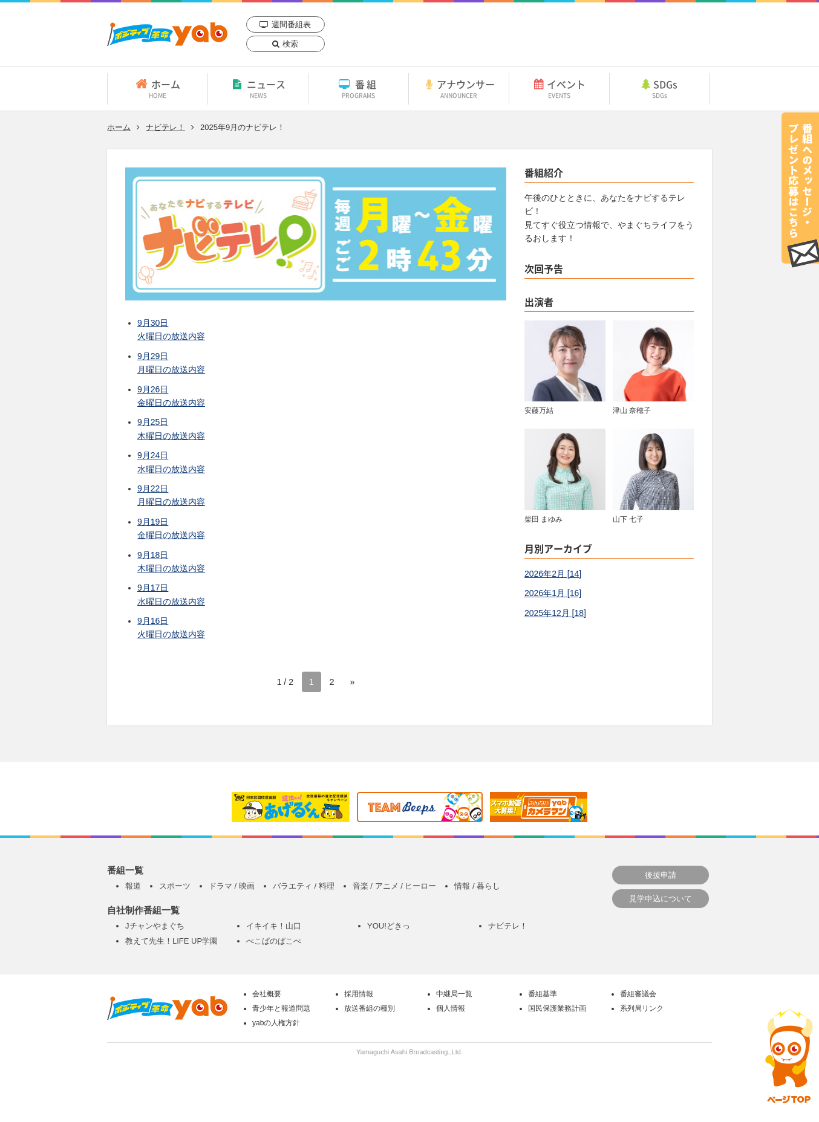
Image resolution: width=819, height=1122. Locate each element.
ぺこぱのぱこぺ (273, 940)
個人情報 (450, 1008)
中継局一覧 (454, 994)
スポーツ (175, 885)
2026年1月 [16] (552, 593)
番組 (358, 88)
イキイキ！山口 (273, 925)
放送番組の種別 (369, 1008)
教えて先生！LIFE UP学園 (171, 940)
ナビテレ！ (165, 127)
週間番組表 (291, 24)
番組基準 (542, 994)
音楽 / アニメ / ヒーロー (395, 885)
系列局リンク (642, 1008)
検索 (290, 43)
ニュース (258, 88)
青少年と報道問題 (281, 1008)
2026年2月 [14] (552, 574)
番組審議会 (638, 994)
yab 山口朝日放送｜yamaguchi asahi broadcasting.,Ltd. (167, 34)
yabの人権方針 (276, 1023)
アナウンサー (459, 88)
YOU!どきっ (388, 925)
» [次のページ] (352, 682)
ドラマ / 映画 (232, 885)
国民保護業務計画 (557, 1008)
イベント (559, 88)
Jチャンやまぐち (154, 925)
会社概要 (266, 994)
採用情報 (358, 994)
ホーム (157, 88)
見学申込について (660, 898)
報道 (133, 885)
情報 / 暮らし (477, 885)
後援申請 (660, 875)
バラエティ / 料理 (303, 885)
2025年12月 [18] (555, 613)
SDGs (659, 88)
